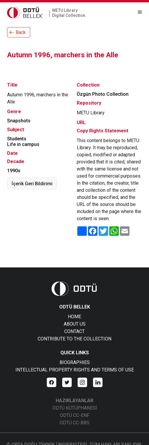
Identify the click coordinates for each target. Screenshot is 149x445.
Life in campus (23, 144)
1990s (13, 170)
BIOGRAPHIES (75, 362)
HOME (74, 316)
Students (16, 139)
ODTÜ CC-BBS (74, 422)
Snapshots (19, 121)
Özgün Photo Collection (103, 94)
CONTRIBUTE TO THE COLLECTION (74, 339)
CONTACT (74, 331)
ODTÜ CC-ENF (74, 415)
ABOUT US (75, 324)
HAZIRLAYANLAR (74, 400)
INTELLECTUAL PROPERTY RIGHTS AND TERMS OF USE (74, 370)
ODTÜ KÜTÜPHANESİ (74, 408)
